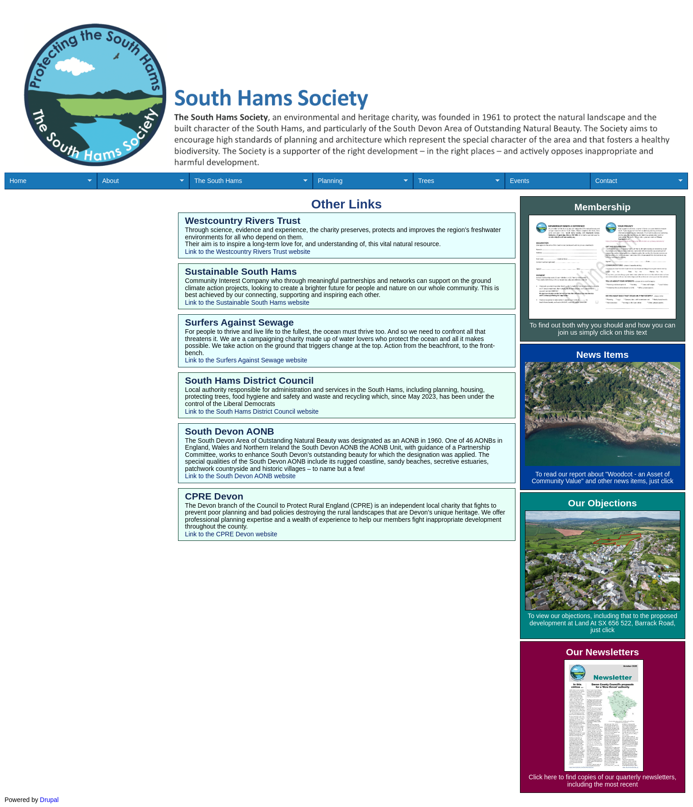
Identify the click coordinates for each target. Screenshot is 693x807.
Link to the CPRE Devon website (231, 534)
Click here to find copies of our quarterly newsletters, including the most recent (602, 780)
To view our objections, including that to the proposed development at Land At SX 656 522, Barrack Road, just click (602, 623)
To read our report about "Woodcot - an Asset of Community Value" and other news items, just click (602, 477)
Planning (360, 183)
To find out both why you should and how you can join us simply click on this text (602, 329)
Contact (636, 183)
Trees (456, 183)
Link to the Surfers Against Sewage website (246, 360)
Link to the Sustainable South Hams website (247, 302)
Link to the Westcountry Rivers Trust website (247, 251)
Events (520, 180)
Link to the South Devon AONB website (240, 476)
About (140, 183)
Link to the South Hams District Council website (251, 411)
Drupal (49, 799)
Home (48, 183)
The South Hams (248, 183)
